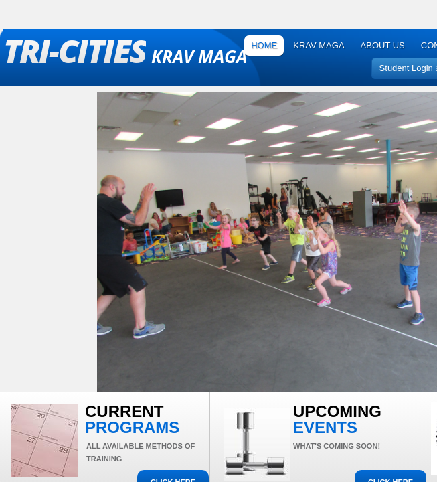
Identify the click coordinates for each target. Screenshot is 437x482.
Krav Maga (318, 45)
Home (264, 45)
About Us (383, 45)
